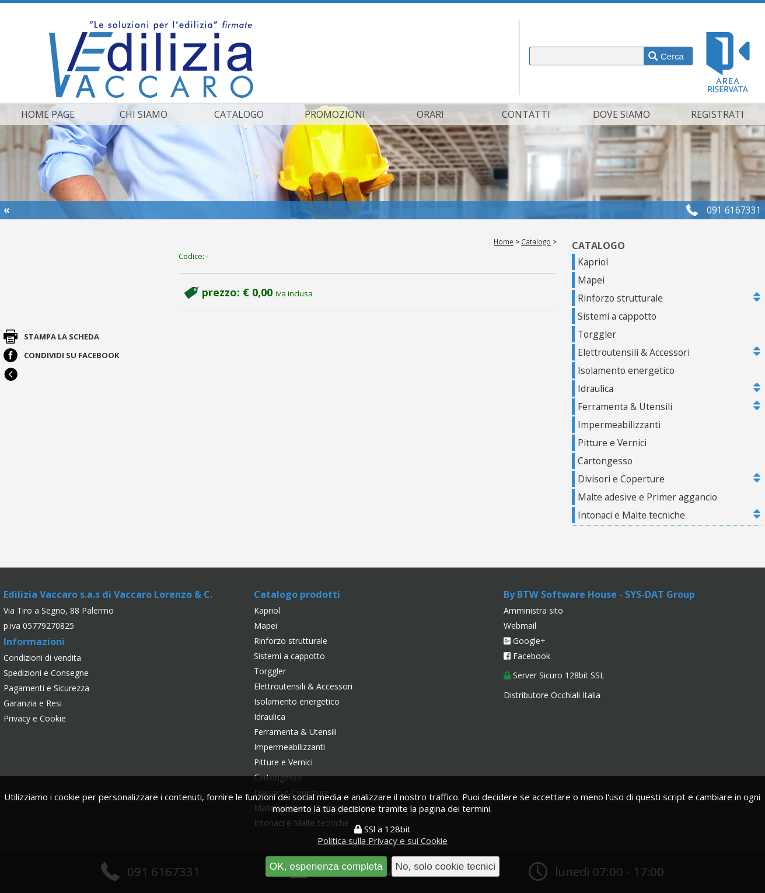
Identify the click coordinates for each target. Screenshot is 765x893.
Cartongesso (605, 460)
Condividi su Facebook (71, 355)
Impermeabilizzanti (619, 424)
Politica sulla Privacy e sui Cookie (382, 840)
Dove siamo (621, 114)
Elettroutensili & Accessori (634, 352)
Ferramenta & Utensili (625, 406)
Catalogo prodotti (297, 594)
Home (504, 241)
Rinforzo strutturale (620, 298)
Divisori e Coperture (621, 478)
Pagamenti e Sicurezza (46, 688)
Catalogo (239, 114)
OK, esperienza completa (326, 866)
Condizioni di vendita (42, 657)
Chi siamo (143, 114)
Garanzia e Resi (33, 703)
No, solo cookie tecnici (446, 866)
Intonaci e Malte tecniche (631, 515)
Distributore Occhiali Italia (552, 695)
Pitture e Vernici (612, 442)
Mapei (591, 280)
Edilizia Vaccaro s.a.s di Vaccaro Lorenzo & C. (108, 594)
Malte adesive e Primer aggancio (647, 497)
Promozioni (335, 114)
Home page (48, 114)
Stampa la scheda (61, 336)
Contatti (526, 114)
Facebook (527, 655)
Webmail (520, 625)
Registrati (717, 114)
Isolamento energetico (626, 370)
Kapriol (593, 261)
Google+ (525, 640)
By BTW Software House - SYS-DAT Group (599, 594)
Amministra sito (533, 610)
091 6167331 (734, 210)
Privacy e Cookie (35, 718)
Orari (430, 114)
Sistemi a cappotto (617, 316)
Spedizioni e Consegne (46, 672)
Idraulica (595, 388)
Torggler (597, 334)
